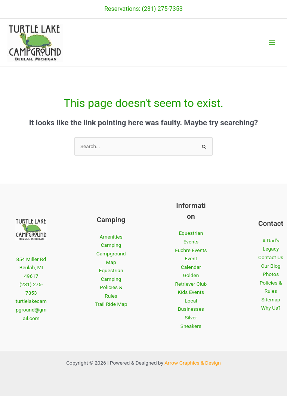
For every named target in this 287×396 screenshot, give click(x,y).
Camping (111, 245)
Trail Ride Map (111, 304)
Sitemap (270, 300)
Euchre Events (191, 250)
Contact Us (270, 257)
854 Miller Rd (31, 259)
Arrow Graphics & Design (192, 363)
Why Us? (271, 308)
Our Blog (270, 266)
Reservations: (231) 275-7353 (143, 8)
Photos (271, 274)
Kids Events (191, 292)
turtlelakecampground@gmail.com (31, 309)
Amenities (111, 237)
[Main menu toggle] (272, 42)
